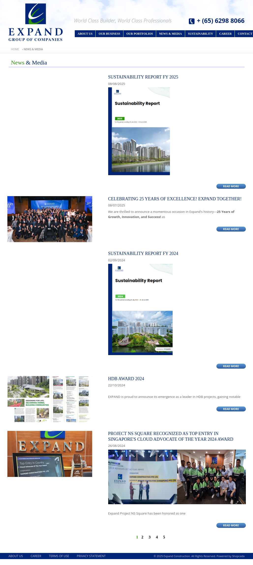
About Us (85, 33)
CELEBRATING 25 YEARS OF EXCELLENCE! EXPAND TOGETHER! (175, 198)
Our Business (109, 33)
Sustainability (200, 33)
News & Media (170, 33)
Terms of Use (59, 556)
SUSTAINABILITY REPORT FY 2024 (143, 253)
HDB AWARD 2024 (126, 378)
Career (225, 33)
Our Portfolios (139, 33)
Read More (231, 186)
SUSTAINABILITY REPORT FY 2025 (143, 77)
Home (15, 49)
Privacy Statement (91, 556)
